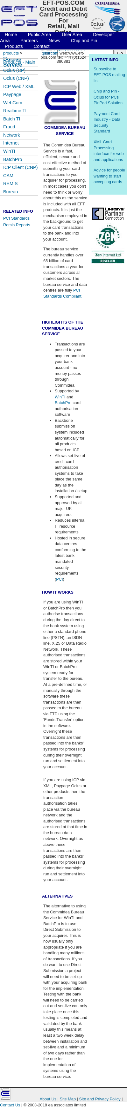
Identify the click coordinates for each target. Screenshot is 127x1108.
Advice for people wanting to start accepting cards (109, 176)
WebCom (12, 102)
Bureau (10, 191)
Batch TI (11, 118)
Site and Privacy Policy (99, 1099)
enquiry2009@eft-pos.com (64, 51)
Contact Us (10, 1105)
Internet (11, 142)
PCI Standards (16, 218)
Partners (29, 40)
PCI (59, 579)
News (54, 40)
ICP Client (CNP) (20, 167)
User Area (72, 34)
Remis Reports (16, 224)
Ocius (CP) (14, 70)
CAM (8, 175)
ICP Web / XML (19, 86)
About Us (47, 1099)
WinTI (60, 397)
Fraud (9, 126)
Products (14, 46)
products (11, 53)
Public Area (40, 34)
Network (11, 135)
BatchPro (63, 402)
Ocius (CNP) (16, 78)
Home (11, 34)
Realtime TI (14, 110)
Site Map (68, 1099)
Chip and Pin (84, 40)
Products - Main (19, 62)
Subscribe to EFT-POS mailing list (109, 75)
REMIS (10, 183)
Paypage (12, 94)
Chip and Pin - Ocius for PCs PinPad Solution (108, 97)
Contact (42, 46)
